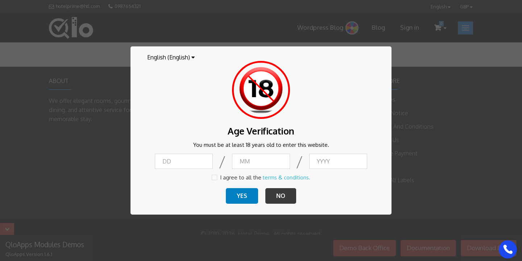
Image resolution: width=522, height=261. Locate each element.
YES (242, 195)
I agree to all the (240, 177)
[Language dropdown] (171, 57)
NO (280, 195)
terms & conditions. (286, 177)
